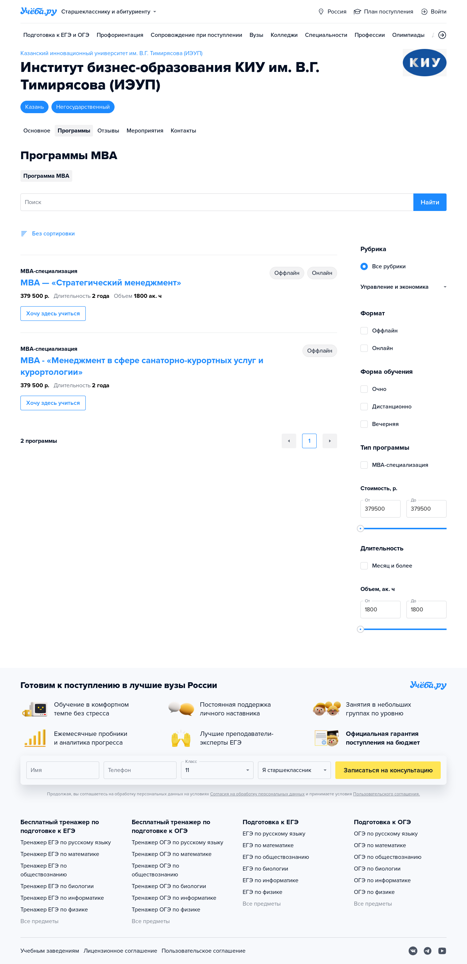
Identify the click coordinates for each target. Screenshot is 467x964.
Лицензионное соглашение (120, 951)
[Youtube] (442, 950)
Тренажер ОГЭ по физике (166, 909)
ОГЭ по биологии (377, 868)
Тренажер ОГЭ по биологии (169, 886)
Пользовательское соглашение (204, 951)
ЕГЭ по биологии (265, 868)
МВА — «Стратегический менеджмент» (100, 282)
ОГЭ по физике (374, 892)
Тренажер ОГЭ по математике (172, 854)
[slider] (360, 528)
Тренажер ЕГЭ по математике (59, 854)
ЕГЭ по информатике (270, 880)
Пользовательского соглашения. (386, 793)
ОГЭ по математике (380, 845)
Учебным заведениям (49, 951)
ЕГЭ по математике (268, 845)
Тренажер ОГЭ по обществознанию (155, 870)
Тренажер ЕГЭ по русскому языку (65, 842)
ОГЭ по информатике (382, 880)
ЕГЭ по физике (262, 892)
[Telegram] (427, 950)
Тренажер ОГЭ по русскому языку (177, 842)
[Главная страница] (38, 11)
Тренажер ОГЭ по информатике (174, 898)
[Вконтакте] (413, 950)
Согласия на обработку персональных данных (257, 793)
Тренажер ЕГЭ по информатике (62, 898)
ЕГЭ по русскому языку (274, 833)
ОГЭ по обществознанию (387, 857)
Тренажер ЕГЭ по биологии (57, 886)
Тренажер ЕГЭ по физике (54, 909)
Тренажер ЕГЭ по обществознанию (43, 870)
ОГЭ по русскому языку (386, 833)
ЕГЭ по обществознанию (276, 857)
